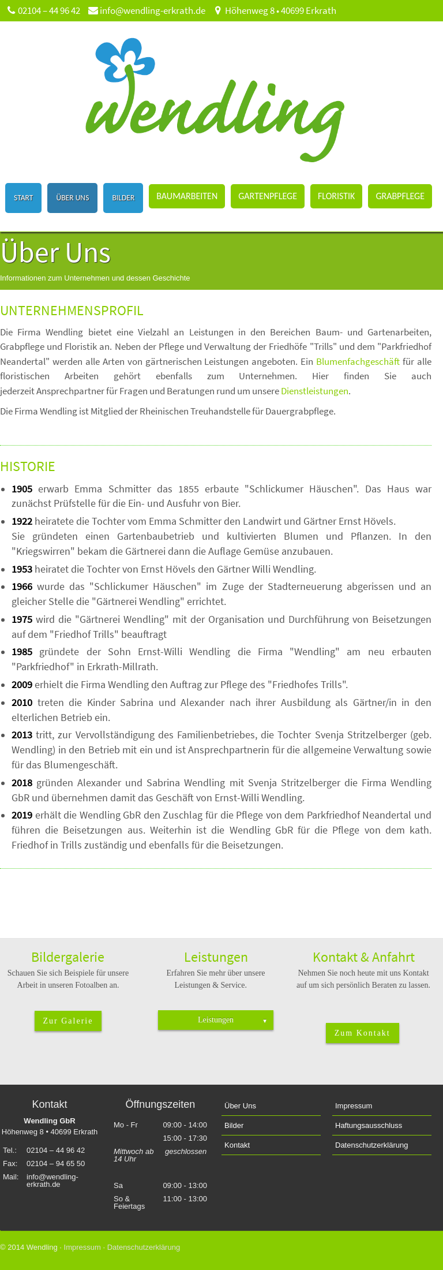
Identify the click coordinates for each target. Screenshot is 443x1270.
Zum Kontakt (363, 1033)
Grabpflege (400, 195)
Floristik (336, 195)
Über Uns (72, 198)
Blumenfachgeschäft (359, 361)
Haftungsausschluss (368, 1125)
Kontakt (237, 1145)
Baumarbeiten (186, 195)
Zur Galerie (68, 1021)
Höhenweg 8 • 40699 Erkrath (274, 10)
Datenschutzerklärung (371, 1145)
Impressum (353, 1105)
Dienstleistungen (314, 390)
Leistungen (233, 1019)
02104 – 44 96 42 (43, 10)
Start (23, 198)
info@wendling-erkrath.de (146, 10)
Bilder (123, 198)
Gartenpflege (267, 195)
